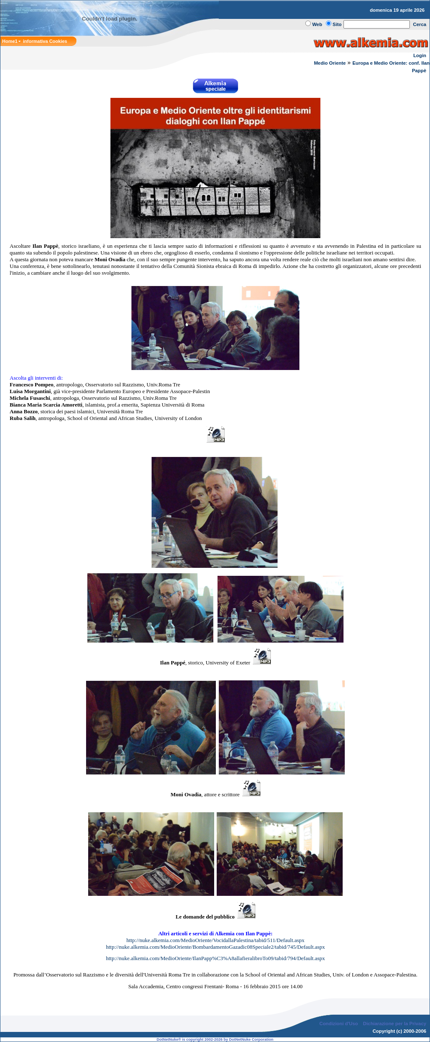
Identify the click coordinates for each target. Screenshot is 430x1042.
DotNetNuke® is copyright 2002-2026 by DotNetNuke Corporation (215, 1039)
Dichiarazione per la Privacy (395, 1023)
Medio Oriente (330, 63)
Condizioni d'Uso (338, 1023)
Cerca (420, 24)
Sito (337, 24)
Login (419, 55)
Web (317, 24)
